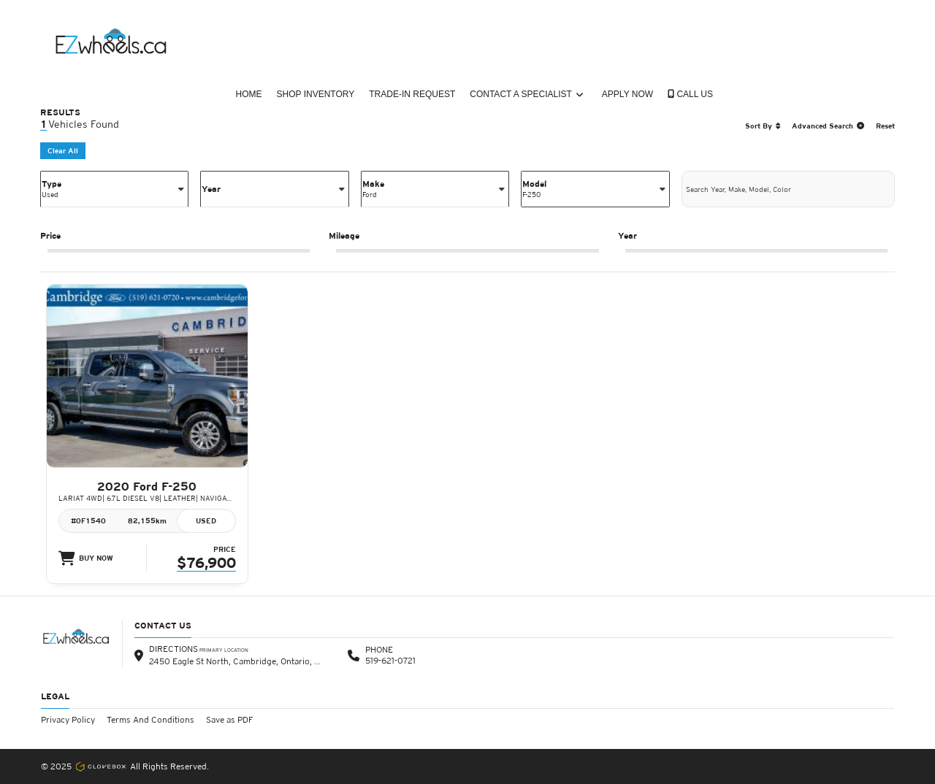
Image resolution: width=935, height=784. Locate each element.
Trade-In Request (412, 94)
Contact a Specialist (527, 94)
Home (249, 94)
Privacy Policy (68, 720)
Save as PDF (229, 720)
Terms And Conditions (150, 720)
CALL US (690, 94)
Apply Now (627, 94)
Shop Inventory (316, 94)
